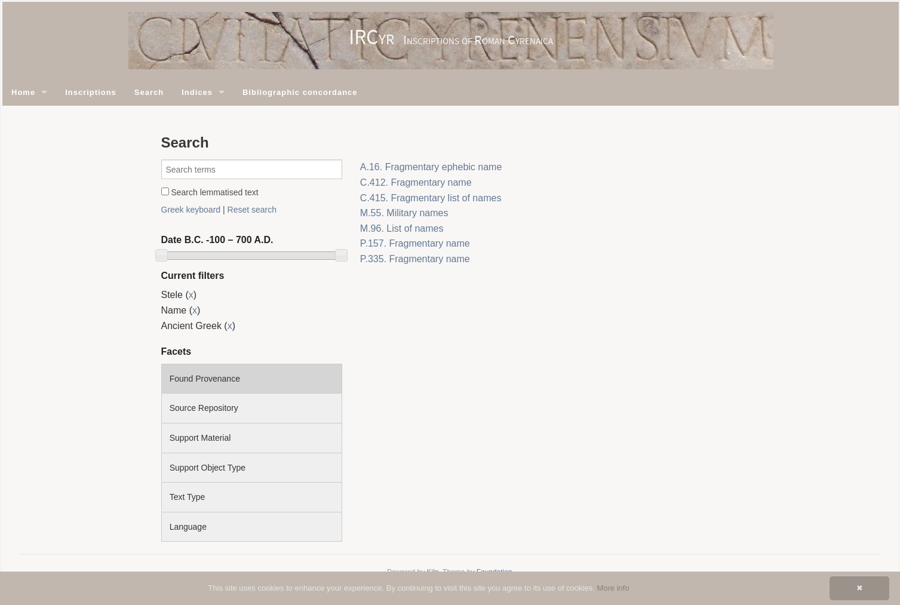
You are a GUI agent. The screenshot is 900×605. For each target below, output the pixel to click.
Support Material (200, 438)
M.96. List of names (402, 228)
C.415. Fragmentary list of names (431, 198)
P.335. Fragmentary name (415, 259)
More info (613, 587)
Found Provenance (205, 378)
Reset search (252, 209)
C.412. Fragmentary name (416, 182)
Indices (197, 92)
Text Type (187, 497)
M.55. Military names (404, 213)
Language (188, 527)
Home (23, 92)
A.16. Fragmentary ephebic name (431, 167)
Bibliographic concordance (300, 92)
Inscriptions (90, 92)
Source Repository (204, 408)
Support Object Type (207, 467)
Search (149, 92)
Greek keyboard (191, 209)
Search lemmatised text (210, 192)
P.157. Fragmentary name (415, 243)
